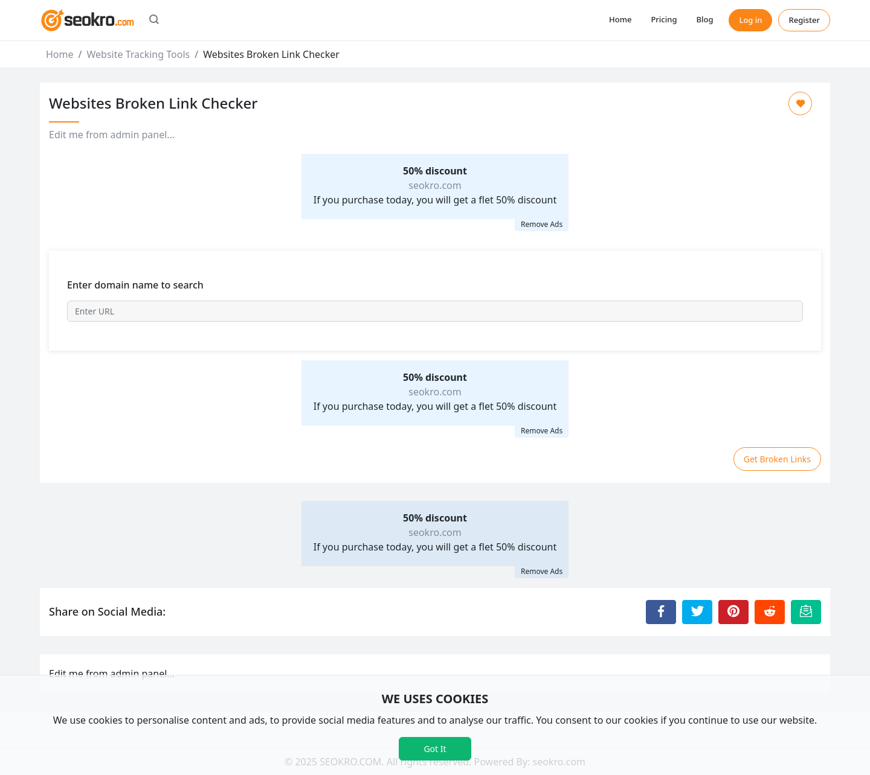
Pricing (664, 19)
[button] (154, 20)
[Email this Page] (806, 612)
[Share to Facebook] (661, 612)
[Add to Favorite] (800, 103)
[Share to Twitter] (697, 612)
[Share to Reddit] (770, 612)
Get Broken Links (777, 459)
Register (804, 19)
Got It (435, 748)
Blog (704, 19)
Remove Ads (541, 224)
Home (620, 19)
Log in (750, 19)
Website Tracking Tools (138, 54)
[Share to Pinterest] (733, 612)
